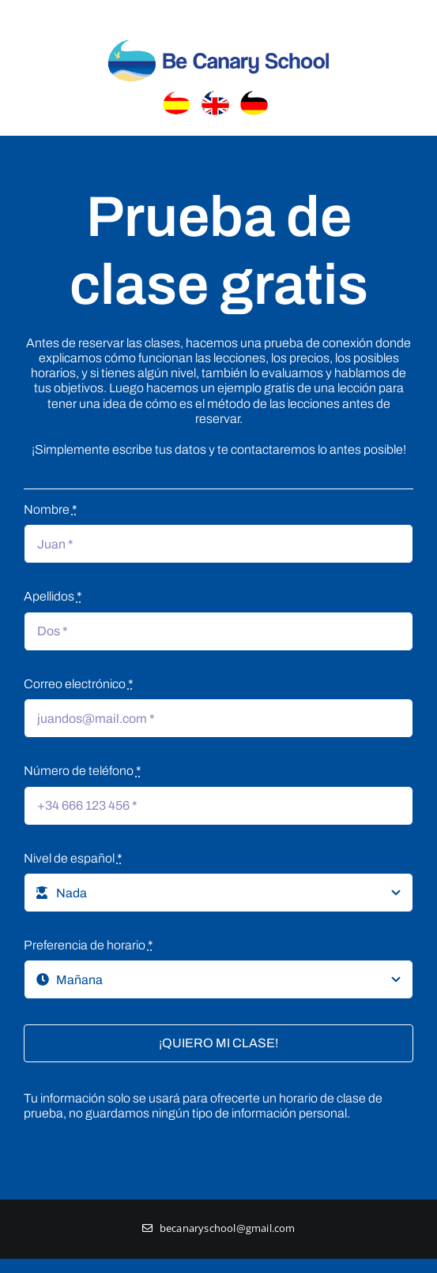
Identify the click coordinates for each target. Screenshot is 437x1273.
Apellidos (53, 596)
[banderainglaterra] (218, 95)
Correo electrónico (79, 684)
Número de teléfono (82, 770)
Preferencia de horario (88, 945)
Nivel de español (73, 858)
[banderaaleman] (257, 95)
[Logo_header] (218, 38)
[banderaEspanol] (179, 95)
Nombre (50, 509)
